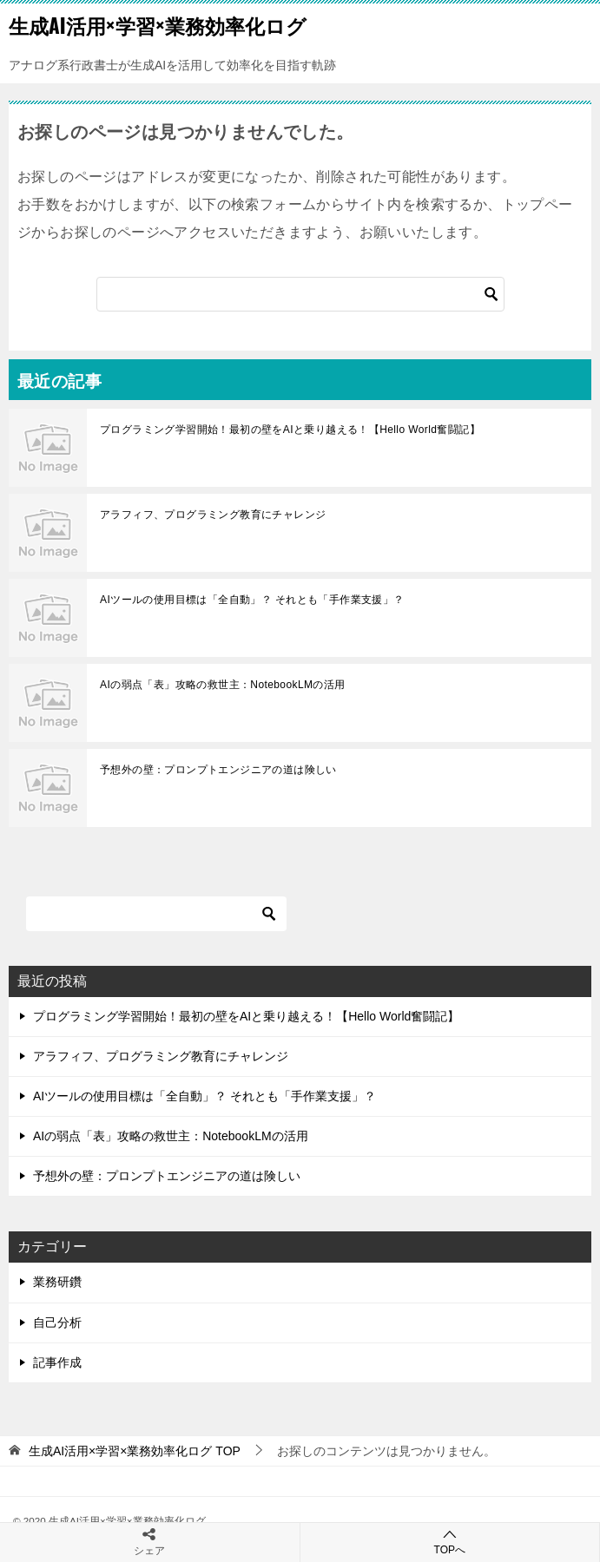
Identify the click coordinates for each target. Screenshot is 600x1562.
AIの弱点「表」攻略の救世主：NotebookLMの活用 (223, 685)
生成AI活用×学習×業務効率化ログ (158, 25)
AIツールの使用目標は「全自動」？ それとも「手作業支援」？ (252, 600)
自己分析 (57, 1322)
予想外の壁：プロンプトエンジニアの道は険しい (218, 770)
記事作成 (57, 1362)
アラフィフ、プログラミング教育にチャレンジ (213, 515)
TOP (135, 1451)
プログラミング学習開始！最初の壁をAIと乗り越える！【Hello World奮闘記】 (290, 429)
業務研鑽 (57, 1282)
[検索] (300, 294)
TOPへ (450, 1541)
